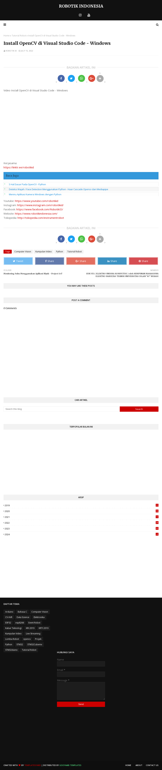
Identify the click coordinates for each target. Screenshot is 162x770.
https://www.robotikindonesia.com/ (36, 213)
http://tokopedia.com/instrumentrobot (41, 217)
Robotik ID (11, 50)
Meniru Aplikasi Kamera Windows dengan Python (35, 194)
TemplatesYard (32, 765)
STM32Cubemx (34, 644)
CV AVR (8, 617)
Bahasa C (22, 611)
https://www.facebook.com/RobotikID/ (39, 209)
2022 (81, 522)
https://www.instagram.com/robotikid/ (40, 205)
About (139, 765)
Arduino (9, 611)
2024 (81, 534)
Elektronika (39, 617)
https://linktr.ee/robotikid (19, 167)
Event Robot (34, 622)
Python (59, 251)
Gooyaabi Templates (70, 765)
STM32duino (11, 649)
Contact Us (152, 765)
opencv (27, 639)
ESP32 (8, 622)
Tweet (18, 261)
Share (49, 261)
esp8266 (19, 622)
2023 (81, 528)
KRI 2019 (30, 628)
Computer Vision (22, 251)
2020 (81, 511)
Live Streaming (33, 633)
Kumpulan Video (43, 251)
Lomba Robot (12, 639)
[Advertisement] (81, 463)
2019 (81, 505)
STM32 (19, 644)
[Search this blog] (62, 409)
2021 (81, 517)
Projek (38, 639)
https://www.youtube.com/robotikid (36, 201)
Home (7, 35)
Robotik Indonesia (81, 6)
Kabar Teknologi (13, 628)
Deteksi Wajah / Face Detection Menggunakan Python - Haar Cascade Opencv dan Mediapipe (58, 189)
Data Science (23, 617)
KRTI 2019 (43, 628)
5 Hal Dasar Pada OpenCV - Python (27, 184)
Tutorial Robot (19, 35)
